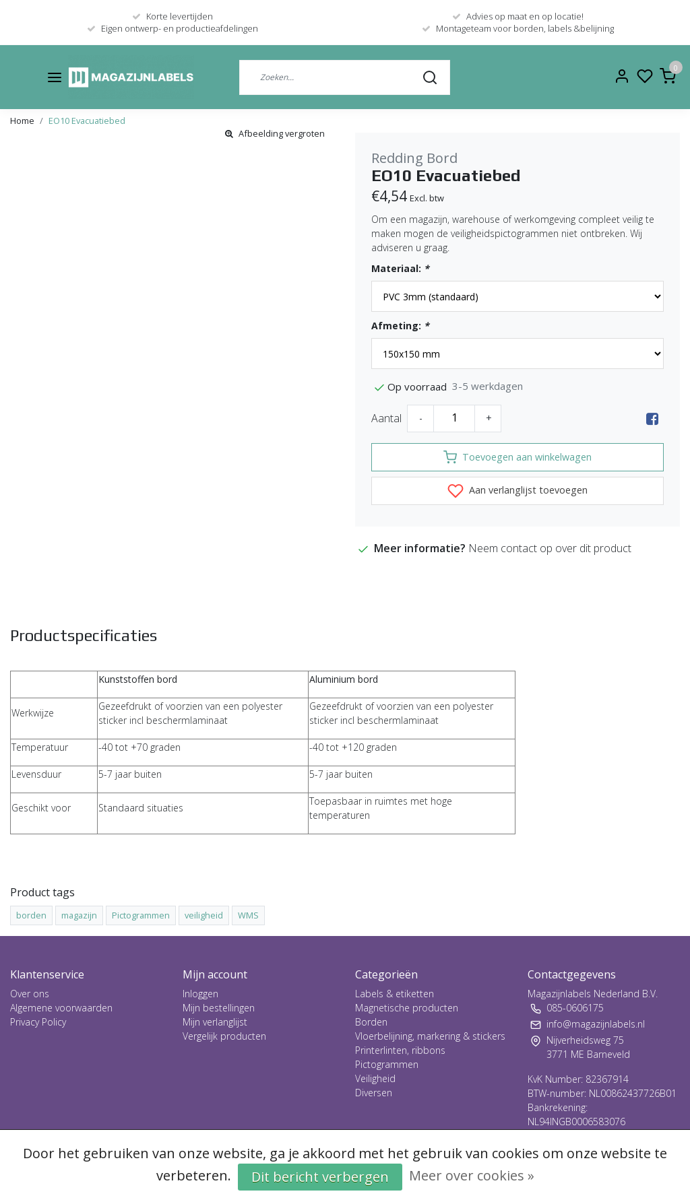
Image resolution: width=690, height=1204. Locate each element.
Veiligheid (375, 1078)
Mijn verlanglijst (215, 1021)
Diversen (373, 1092)
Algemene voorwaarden (61, 1007)
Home (22, 120)
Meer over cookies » (471, 1175)
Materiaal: (400, 268)
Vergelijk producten (224, 1036)
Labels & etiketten (394, 993)
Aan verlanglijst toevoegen (517, 491)
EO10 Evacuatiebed (87, 120)
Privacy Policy (38, 1021)
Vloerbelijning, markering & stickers (430, 1036)
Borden (371, 1021)
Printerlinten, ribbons (400, 1050)
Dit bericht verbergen (320, 1177)
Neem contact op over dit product (549, 548)
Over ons (29, 993)
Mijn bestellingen (219, 1007)
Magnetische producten (406, 1007)
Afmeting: (400, 325)
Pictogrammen (386, 1064)
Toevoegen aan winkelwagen (517, 457)
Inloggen (200, 993)
